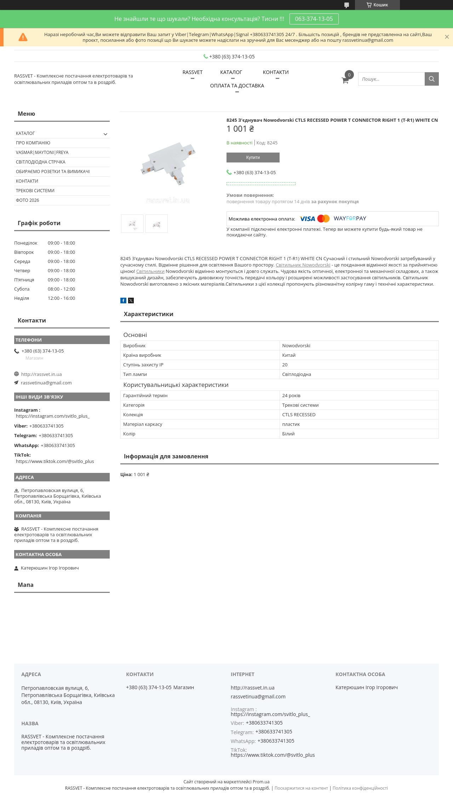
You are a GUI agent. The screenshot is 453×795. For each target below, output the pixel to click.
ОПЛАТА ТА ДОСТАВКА (237, 85)
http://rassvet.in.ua (41, 374)
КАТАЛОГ (231, 72)
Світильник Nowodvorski (303, 265)
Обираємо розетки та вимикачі (53, 171)
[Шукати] (432, 79)
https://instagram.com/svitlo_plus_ (53, 416)
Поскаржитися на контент (301, 788)
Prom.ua (261, 782)
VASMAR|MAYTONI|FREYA (42, 152)
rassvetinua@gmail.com (46, 382)
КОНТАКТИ (276, 72)
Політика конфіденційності (360, 788)
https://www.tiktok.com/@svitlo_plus (55, 461)
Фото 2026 (27, 200)
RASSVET (193, 72)
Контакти (27, 181)
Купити (253, 157)
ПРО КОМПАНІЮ (33, 143)
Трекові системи (35, 191)
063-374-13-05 (314, 19)
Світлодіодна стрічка (40, 162)
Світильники (150, 271)
